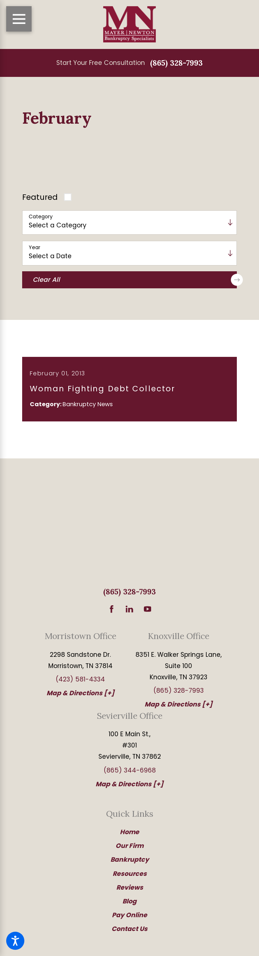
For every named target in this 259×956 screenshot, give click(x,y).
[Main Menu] (19, 19)
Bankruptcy (129, 863)
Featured (40, 197)
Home (129, 836)
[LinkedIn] (129, 612)
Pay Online (129, 918)
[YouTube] (147, 612)
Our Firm (129, 849)
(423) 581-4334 (80, 683)
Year (34, 247)
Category (41, 217)
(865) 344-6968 (130, 774)
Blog (129, 905)
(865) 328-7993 (176, 63)
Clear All (135, 280)
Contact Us (129, 932)
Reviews (129, 891)
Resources (130, 877)
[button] (15, 941)
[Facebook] (111, 612)
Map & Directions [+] (80, 697)
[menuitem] (129, 836)
